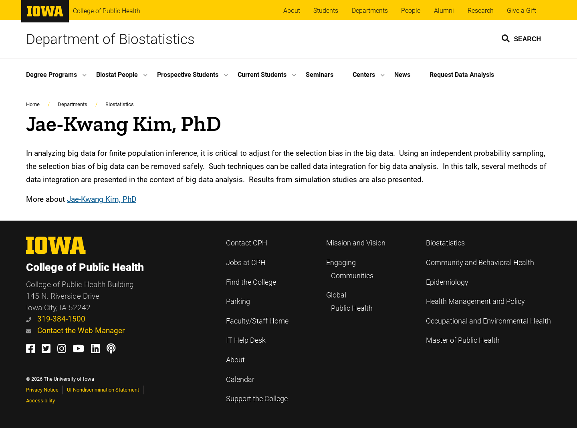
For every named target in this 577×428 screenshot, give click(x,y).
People (410, 10)
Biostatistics (119, 104)
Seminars (319, 74)
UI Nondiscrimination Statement (103, 390)
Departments (370, 10)
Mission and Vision (355, 243)
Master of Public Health (463, 340)
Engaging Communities (349, 269)
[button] (521, 38)
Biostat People (117, 74)
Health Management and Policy (475, 301)
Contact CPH (246, 243)
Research (481, 10)
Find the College (251, 282)
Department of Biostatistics (110, 39)
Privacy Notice (42, 390)
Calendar (240, 380)
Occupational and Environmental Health (488, 321)
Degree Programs (51, 74)
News (402, 74)
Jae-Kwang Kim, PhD (101, 199)
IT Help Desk (246, 340)
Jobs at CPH (246, 263)
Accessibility (40, 401)
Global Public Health (349, 301)
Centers (364, 74)
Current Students (262, 74)
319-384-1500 (55, 319)
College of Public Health (106, 11)
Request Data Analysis (462, 74)
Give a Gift (521, 10)
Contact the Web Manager (75, 330)
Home (33, 104)
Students (325, 10)
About (291, 10)
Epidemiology (447, 282)
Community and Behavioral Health (480, 263)
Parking (238, 301)
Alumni (444, 10)
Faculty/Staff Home (257, 321)
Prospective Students (187, 74)
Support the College (257, 399)
